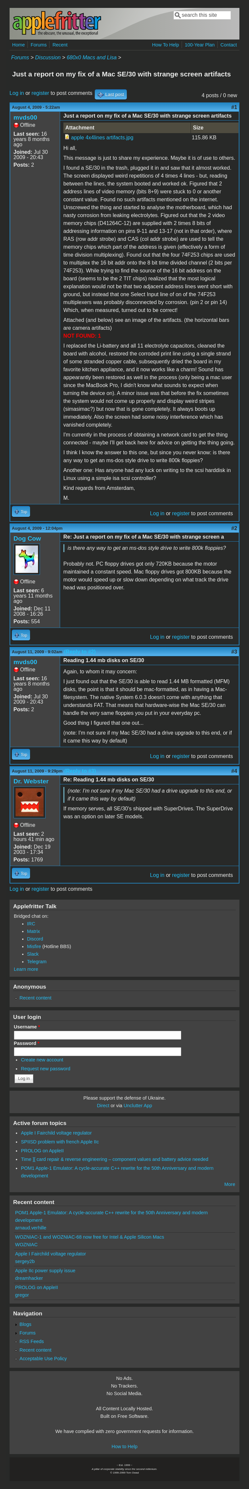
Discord (35, 938)
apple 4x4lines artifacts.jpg (102, 137)
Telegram (37, 961)
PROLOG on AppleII (42, 1150)
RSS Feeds (31, 1341)
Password (27, 1043)
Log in (17, 93)
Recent (60, 44)
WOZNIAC (26, 1244)
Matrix (33, 931)
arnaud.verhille (30, 1227)
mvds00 (25, 117)
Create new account (42, 1059)
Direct (103, 1105)
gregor (22, 1295)
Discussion (47, 57)
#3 (234, 652)
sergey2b (25, 1261)
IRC (31, 923)
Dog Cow (27, 538)
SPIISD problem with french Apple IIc (60, 1141)
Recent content (35, 997)
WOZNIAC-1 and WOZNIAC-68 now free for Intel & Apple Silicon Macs (89, 1237)
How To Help (165, 44)
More (229, 1184)
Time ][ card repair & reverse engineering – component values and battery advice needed (114, 1159)
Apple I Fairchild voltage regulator (56, 1133)
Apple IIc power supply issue (45, 1270)
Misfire (34, 946)
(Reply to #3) (80, 771)
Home (18, 44)
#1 (234, 107)
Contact (229, 44)
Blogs (25, 1324)
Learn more (26, 969)
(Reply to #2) (80, 652)
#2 (234, 528)
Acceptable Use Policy (43, 1358)
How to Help (124, 1446)
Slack (33, 954)
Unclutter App (138, 1105)
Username (27, 1026)
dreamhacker (29, 1278)
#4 (234, 771)
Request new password (45, 1068)
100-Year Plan (200, 44)
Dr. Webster (31, 781)
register (40, 93)
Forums (39, 44)
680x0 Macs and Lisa (92, 57)
